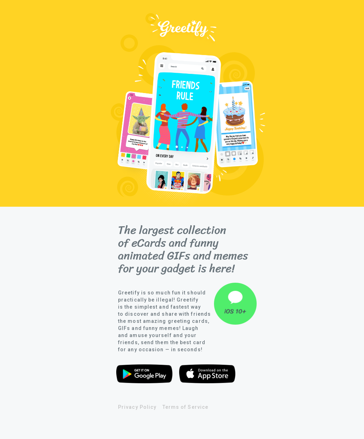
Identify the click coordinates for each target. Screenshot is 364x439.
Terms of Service (185, 407)
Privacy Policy (137, 407)
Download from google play (144, 375)
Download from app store (207, 375)
